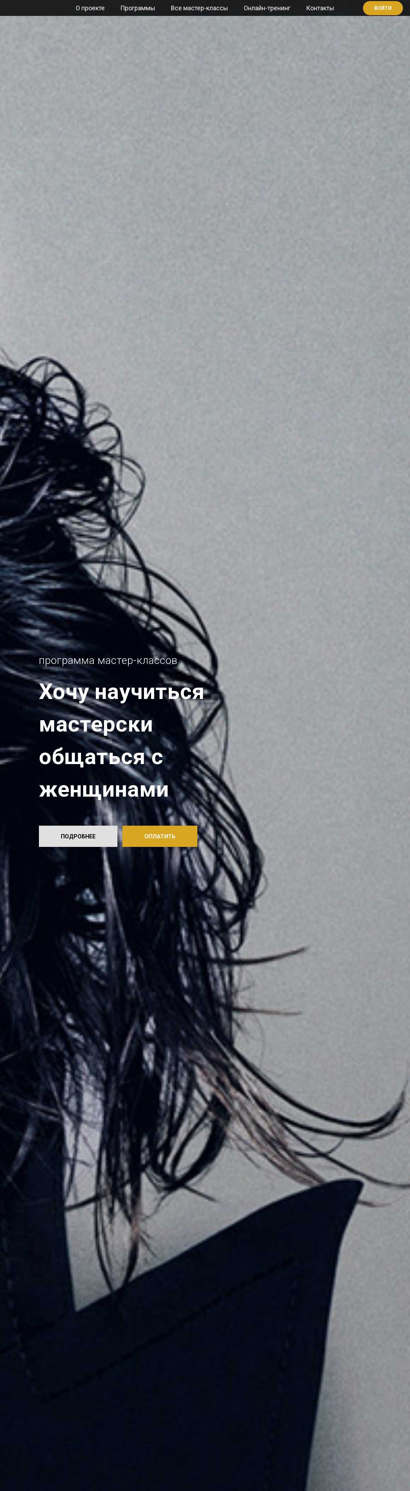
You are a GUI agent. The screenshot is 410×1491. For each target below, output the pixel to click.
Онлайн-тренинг (267, 8)
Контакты (320, 8)
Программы (137, 8)
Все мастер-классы (199, 8)
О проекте (90, 8)
